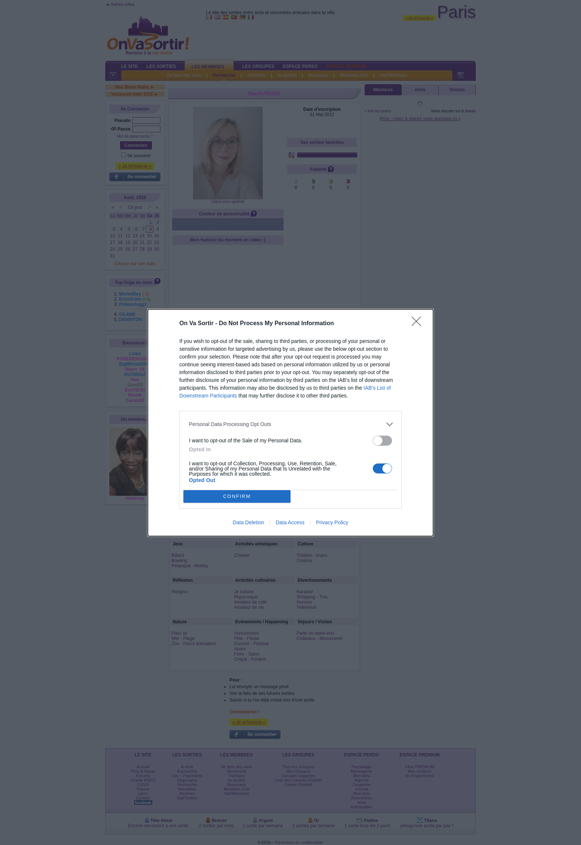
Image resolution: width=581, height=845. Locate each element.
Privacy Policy (332, 522)
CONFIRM (237, 496)
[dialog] (290, 422)
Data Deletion (248, 522)
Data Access (290, 522)
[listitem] (290, 424)
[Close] (419, 323)
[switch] (382, 440)
